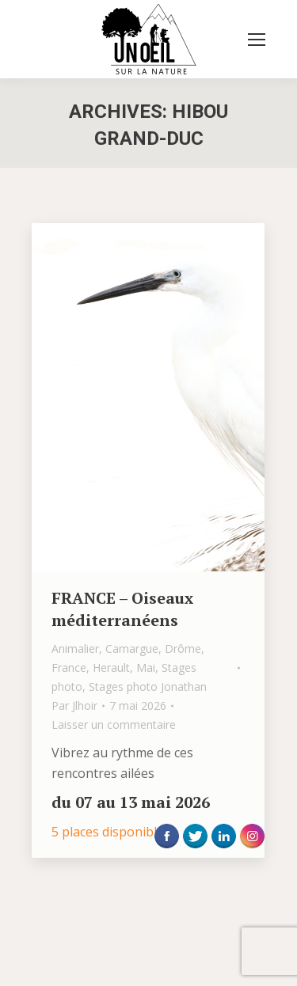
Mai (145, 667)
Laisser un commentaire (113, 724)
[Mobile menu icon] (256, 39)
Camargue (131, 648)
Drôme (183, 648)
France (68, 667)
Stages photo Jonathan (148, 686)
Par (74, 705)
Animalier (75, 648)
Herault (111, 667)
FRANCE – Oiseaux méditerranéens (122, 609)
